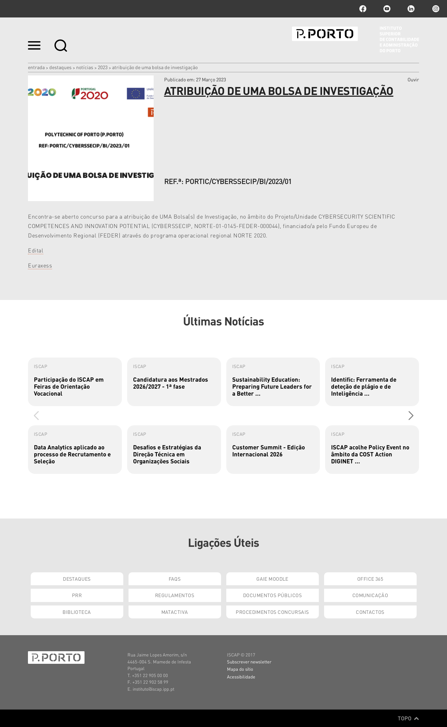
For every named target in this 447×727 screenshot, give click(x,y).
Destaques (60, 67)
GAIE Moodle (272, 578)
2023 (103, 67)
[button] (411, 415)
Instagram (435, 8)
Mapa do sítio (240, 669)
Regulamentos (174, 595)
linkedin (411, 8)
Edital (35, 250)
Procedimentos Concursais (272, 612)
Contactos (370, 612)
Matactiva (174, 612)
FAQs (175, 578)
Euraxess (40, 265)
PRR (77, 595)
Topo (408, 718)
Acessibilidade (241, 677)
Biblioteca (77, 612)
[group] (75, 382)
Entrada (36, 67)
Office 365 (370, 578)
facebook (362, 8)
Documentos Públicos (272, 595)
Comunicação (370, 595)
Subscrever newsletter (249, 661)
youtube (386, 8)
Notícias (84, 67)
